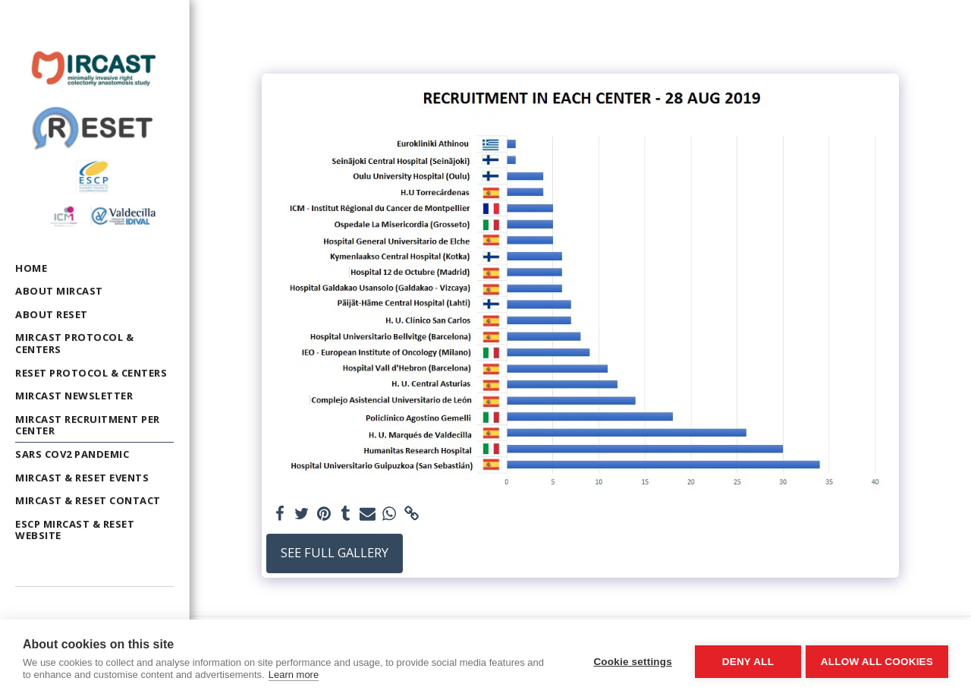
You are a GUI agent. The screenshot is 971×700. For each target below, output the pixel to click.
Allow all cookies (877, 660)
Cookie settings (629, 660)
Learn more (294, 674)
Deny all (745, 660)
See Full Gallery (334, 552)
